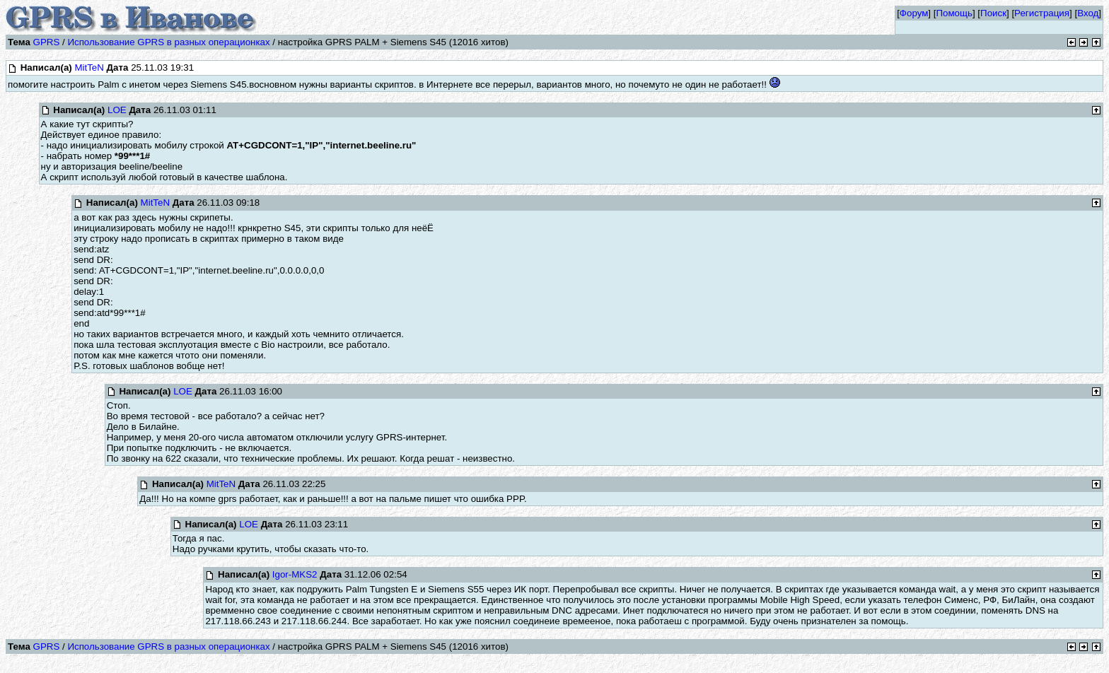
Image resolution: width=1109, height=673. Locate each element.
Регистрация (1041, 13)
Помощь (954, 13)
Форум (914, 13)
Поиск (993, 13)
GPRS (46, 42)
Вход (1087, 13)
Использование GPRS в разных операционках (168, 42)
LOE (117, 110)
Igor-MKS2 (295, 574)
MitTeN (88, 67)
